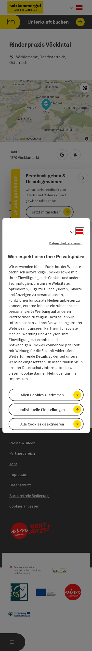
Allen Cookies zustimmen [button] (42, 394)
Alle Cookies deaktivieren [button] (42, 423)
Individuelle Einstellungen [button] (42, 409)
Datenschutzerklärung (65, 243)
